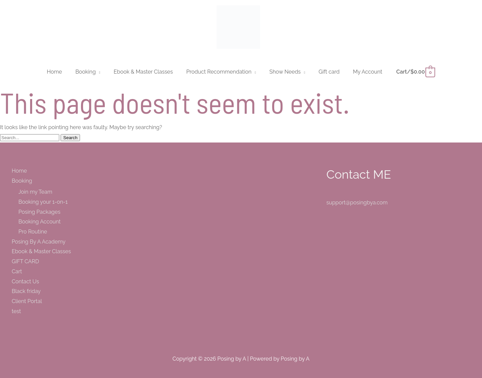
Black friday (26, 291)
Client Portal (27, 301)
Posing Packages (39, 212)
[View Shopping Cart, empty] (415, 72)
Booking (22, 181)
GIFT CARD (25, 261)
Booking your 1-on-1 (43, 202)
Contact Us (25, 281)
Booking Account (39, 221)
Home (19, 171)
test (16, 311)
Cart (17, 271)
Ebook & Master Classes (41, 251)
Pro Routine (32, 231)
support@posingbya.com (357, 202)
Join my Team (35, 192)
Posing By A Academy (39, 242)
